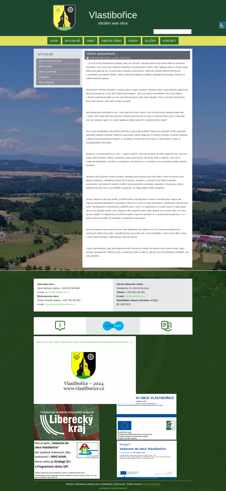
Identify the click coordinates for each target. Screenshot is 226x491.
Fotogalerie (44, 77)
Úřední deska (45, 66)
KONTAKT (169, 40)
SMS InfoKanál (46, 82)
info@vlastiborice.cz (135, 296)
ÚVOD (54, 40)
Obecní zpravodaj (47, 71)
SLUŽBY (150, 40)
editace (147, 484)
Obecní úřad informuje (49, 61)
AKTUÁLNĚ (72, 40)
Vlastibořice (113, 15)
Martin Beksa (125, 58)
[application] (85, 365)
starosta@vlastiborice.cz (57, 292)
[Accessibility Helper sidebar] (222, 25)
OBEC (91, 40)
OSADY (133, 40)
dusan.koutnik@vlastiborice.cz (60, 304)
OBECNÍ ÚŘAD (111, 40)
